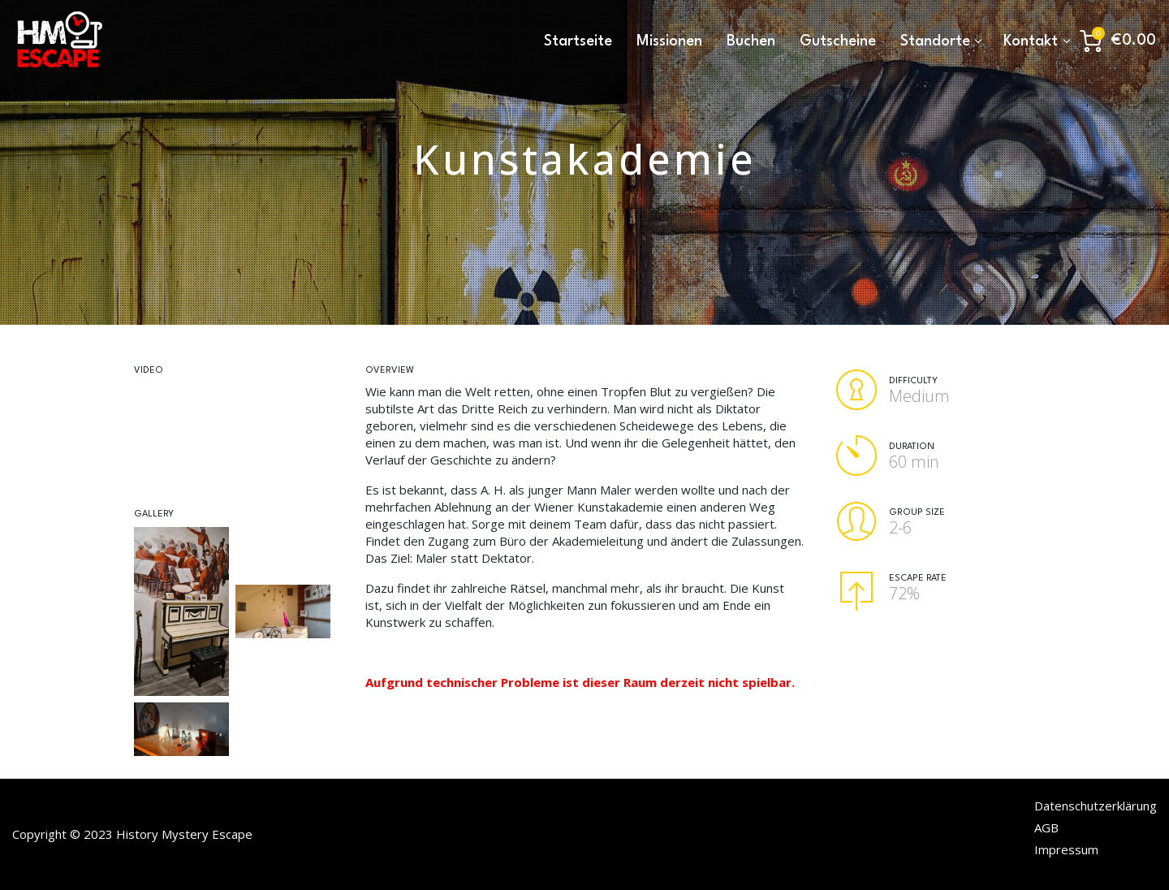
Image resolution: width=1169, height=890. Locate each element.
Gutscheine (838, 41)
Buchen (751, 41)
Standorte (935, 41)
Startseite (578, 41)
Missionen (669, 41)
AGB (1046, 827)
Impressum (1066, 849)
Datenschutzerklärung (1095, 805)
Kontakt (1030, 41)
